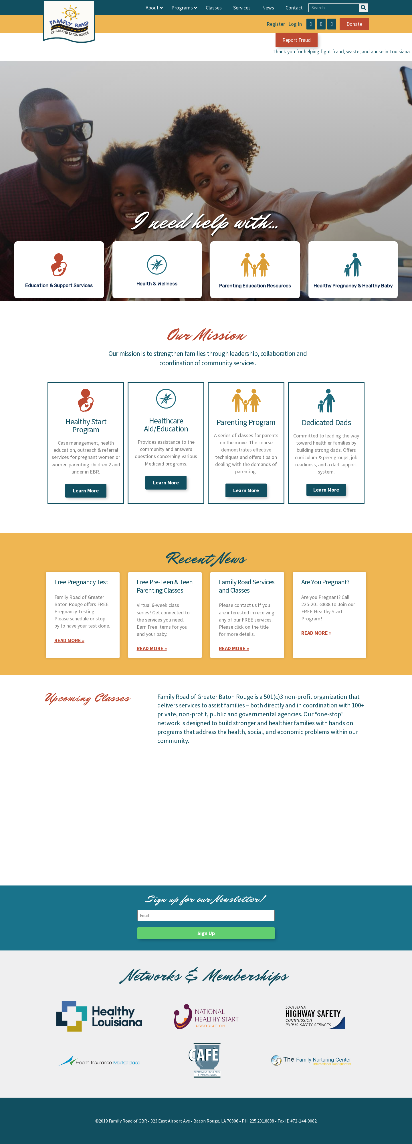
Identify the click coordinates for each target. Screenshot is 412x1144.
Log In (295, 24)
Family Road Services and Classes (246, 586)
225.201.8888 (261, 1121)
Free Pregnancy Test (81, 581)
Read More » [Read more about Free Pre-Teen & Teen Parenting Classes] (152, 648)
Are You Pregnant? (325, 581)
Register (276, 24)
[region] (206, 181)
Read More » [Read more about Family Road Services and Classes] (234, 648)
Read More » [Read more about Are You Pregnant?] (316, 633)
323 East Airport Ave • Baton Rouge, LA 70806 (194, 1121)
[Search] (363, 8)
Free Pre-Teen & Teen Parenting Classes (165, 586)
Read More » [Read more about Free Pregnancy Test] (69, 640)
